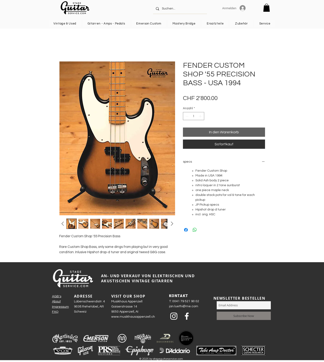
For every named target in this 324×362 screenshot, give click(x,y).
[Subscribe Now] (244, 316)
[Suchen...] (179, 9)
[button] (266, 8)
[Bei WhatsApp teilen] (194, 230)
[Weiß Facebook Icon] (186, 316)
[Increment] (201, 116)
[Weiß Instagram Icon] (174, 316)
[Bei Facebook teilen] (186, 230)
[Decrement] (186, 116)
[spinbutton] (193, 116)
